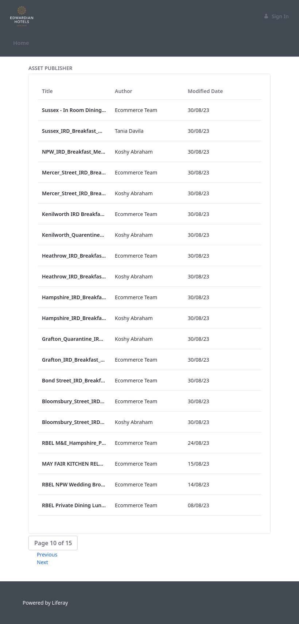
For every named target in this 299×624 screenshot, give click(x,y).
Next (42, 562)
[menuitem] (21, 43)
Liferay (60, 602)
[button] (53, 543)
